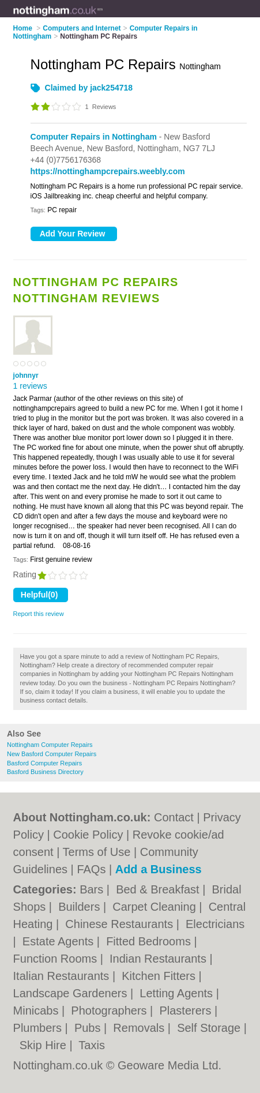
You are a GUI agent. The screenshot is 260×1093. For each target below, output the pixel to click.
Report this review (38, 613)
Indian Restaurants (159, 958)
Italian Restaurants (62, 976)
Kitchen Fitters (160, 976)
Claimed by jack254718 (89, 87)
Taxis (91, 1045)
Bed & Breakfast (159, 889)
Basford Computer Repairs (44, 763)
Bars (93, 889)
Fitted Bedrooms (150, 941)
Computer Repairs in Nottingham (94, 136)
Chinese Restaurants (120, 924)
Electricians (215, 924)
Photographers (110, 1010)
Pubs (89, 1027)
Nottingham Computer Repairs (50, 744)
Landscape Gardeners (71, 993)
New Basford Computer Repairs (51, 753)
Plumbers (39, 1027)
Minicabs (37, 1010)
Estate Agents (59, 941)
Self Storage (210, 1027)
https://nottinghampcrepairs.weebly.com (108, 171)
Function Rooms (56, 958)
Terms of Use (97, 852)
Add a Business (158, 869)
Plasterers (186, 1010)
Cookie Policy (88, 834)
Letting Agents (178, 993)
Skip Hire (45, 1045)
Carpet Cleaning (155, 906)
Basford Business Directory (45, 771)
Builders (80, 906)
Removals (140, 1027)
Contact (174, 817)
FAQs (91, 869)
